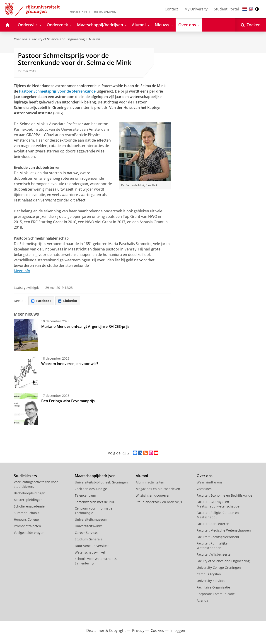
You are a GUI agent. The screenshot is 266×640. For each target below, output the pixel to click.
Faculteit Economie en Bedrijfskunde (224, 495)
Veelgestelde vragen (29, 532)
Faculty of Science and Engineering (58, 39)
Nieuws (94, 39)
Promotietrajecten (27, 526)
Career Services (86, 532)
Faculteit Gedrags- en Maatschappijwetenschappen (219, 504)
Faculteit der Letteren (213, 524)
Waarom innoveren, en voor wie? (69, 363)
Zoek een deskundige (91, 489)
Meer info (22, 270)
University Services (211, 581)
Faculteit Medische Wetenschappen (224, 530)
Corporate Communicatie (216, 594)
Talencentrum (85, 495)
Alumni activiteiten (150, 482)
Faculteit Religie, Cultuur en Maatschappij (218, 514)
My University (196, 9)
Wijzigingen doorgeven (153, 495)
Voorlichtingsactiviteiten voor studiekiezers (36, 484)
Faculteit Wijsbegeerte (213, 554)
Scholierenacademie (29, 506)
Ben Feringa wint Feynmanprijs (68, 400)
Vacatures (204, 489)
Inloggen (177, 630)
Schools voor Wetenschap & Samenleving (96, 561)
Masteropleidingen (28, 500)
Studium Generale (88, 539)
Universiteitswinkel (89, 526)
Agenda (202, 600)
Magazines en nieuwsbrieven (158, 489)
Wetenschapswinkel (90, 552)
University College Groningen (219, 567)
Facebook (41, 301)
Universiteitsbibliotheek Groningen (101, 482)
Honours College (26, 519)
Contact (171, 9)
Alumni (142, 475)
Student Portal (226, 9)
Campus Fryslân (209, 574)
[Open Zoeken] (250, 25)
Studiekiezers (25, 475)
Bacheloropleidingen (29, 493)
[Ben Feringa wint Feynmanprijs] (26, 409)
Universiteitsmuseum (91, 519)
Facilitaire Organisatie (213, 587)
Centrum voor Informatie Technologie (93, 510)
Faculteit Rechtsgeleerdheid (218, 537)
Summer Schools (26, 513)
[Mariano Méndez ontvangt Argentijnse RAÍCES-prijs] (26, 335)
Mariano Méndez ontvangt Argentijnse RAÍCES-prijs (85, 326)
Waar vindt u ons (209, 482)
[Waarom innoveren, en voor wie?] (26, 372)
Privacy (138, 630)
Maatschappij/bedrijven (95, 475)
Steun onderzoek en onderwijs (159, 502)
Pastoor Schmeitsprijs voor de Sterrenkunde (57, 91)
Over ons (20, 39)
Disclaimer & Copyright (106, 630)
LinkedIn (67, 301)
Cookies (157, 630)
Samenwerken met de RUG (95, 502)
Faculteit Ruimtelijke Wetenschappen (212, 545)
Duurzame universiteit (92, 546)
